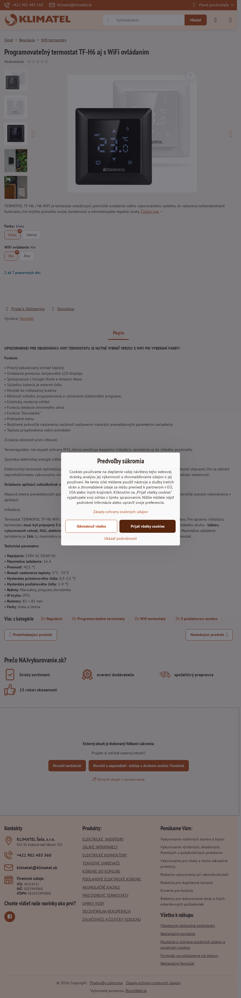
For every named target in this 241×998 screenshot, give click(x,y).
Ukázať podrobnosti (120, 538)
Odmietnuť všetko (91, 526)
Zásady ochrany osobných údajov (120, 511)
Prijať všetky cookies (148, 526)
